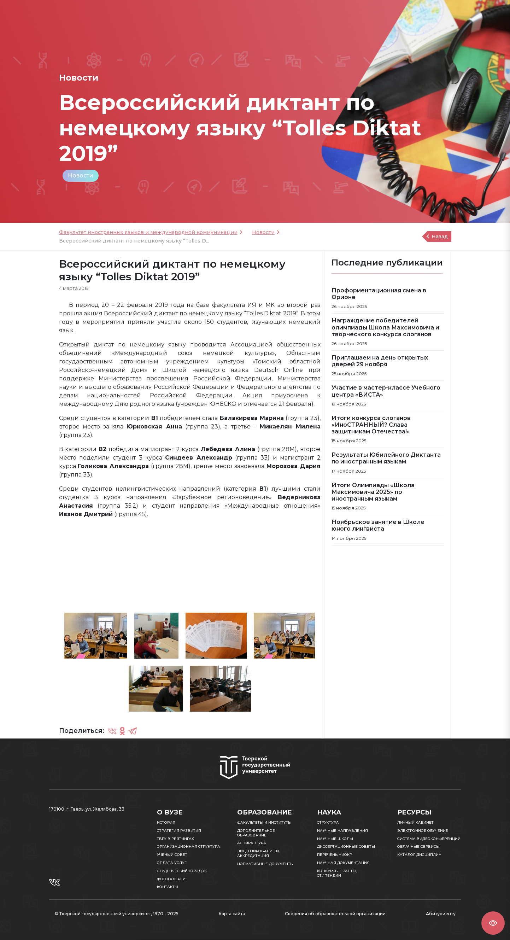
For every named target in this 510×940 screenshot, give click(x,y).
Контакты (167, 886)
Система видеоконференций (429, 838)
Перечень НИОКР (334, 854)
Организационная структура (188, 846)
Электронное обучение (422, 830)
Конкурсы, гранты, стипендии (337, 873)
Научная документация (343, 862)
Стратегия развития (179, 830)
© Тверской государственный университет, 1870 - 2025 (116, 913)
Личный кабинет (415, 822)
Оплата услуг (172, 862)
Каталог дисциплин (419, 854)
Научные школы (335, 838)
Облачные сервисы (418, 846)
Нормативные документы (265, 864)
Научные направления (342, 830)
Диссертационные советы (346, 846)
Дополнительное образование (256, 832)
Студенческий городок (182, 871)
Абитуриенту (441, 913)
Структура (328, 822)
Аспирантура (251, 843)
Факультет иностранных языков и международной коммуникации (148, 232)
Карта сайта (232, 913)
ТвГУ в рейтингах (175, 838)
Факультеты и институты (264, 822)
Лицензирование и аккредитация (258, 853)
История (166, 822)
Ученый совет (172, 854)
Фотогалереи (171, 879)
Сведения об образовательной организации (335, 913)
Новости (80, 175)
